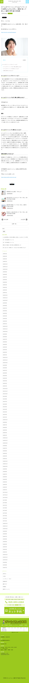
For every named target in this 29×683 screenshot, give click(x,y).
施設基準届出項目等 (5, 654)
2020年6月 (5, 427)
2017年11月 (5, 494)
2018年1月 (5, 489)
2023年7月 (5, 339)
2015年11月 (5, 557)
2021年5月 (5, 406)
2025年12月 (5, 264)
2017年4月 (5, 513)
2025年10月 (5, 269)
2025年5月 (5, 282)
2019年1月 (5, 458)
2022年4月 (5, 378)
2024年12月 (5, 295)
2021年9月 (5, 396)
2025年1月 (5, 292)
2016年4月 (5, 544)
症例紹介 (4, 586)
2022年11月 (5, 360)
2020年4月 (5, 430)
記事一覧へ (14, 223)
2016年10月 (5, 528)
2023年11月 (5, 328)
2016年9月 (5, 531)
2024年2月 (5, 321)
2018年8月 (5, 471)
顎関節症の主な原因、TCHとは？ (14, 191)
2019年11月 (5, 440)
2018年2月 (5, 487)
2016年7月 (5, 536)
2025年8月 (5, 274)
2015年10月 (5, 559)
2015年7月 (5, 567)
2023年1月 (5, 354)
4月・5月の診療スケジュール (8, 239)
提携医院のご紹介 (4, 653)
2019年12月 (5, 437)
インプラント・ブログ (7, 578)
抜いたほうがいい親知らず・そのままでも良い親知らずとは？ (14, 247)
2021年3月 (5, 411)
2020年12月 (5, 419)
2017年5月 (5, 510)
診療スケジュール (6, 589)
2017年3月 (5, 515)
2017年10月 (5, 497)
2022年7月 (5, 370)
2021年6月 (5, 404)
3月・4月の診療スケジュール (8, 242)
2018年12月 (5, 461)
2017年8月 (5, 502)
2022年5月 (5, 375)
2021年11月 (5, 391)
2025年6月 (5, 279)
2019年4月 (5, 453)
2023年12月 (5, 326)
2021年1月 (5, 417)
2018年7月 (5, 474)
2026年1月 (5, 261)
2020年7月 (5, 424)
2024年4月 (5, 315)
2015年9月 (5, 562)
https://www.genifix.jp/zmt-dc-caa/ (8, 177)
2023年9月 (5, 334)
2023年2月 (5, 352)
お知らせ (4, 573)
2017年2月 (5, 518)
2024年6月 (5, 310)
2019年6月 (5, 450)
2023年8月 (5, 336)
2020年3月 (5, 432)
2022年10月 (5, 362)
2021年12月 (5, 388)
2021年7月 (5, 401)
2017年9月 (5, 500)
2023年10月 (5, 331)
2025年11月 (5, 266)
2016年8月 (5, 533)
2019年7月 (5, 448)
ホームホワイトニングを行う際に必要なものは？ (12, 66)
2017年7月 (5, 505)
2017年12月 (5, 492)
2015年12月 (5, 554)
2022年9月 (5, 365)
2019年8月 (5, 445)
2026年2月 (5, 258)
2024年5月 (5, 313)
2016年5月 (5, 541)
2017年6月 (5, 507)
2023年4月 (5, 347)
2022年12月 (5, 357)
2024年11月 (5, 297)
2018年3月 (5, 484)
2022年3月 (5, 380)
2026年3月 (5, 256)
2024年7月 (5, 308)
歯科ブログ (10, 13)
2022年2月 (5, 383)
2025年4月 (5, 284)
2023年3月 (5, 349)
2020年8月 (5, 422)
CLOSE (24, 60)
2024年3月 (5, 318)
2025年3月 (5, 287)
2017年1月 (5, 520)
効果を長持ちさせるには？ (8, 70)
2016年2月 (5, 549)
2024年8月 (5, 305)
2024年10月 (5, 300)
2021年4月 (5, 409)
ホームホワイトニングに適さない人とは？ (11, 68)
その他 (4, 576)
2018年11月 (5, 463)
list (12, 183)
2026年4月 (5, 253)
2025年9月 (5, 271)
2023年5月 (5, 344)
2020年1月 (5, 435)
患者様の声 (5, 581)
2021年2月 (5, 414)
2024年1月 (5, 323)
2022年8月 (5, 367)
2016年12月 (5, 523)
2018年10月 (5, 466)
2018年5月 (5, 479)
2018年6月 (5, 476)
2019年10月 (5, 443)
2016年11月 (5, 526)
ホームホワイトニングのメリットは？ (10, 64)
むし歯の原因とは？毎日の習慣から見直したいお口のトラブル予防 (15, 237)
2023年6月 (5, 341)
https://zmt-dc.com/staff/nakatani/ (8, 32)
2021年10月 (5, 393)
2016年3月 (5, 546)
